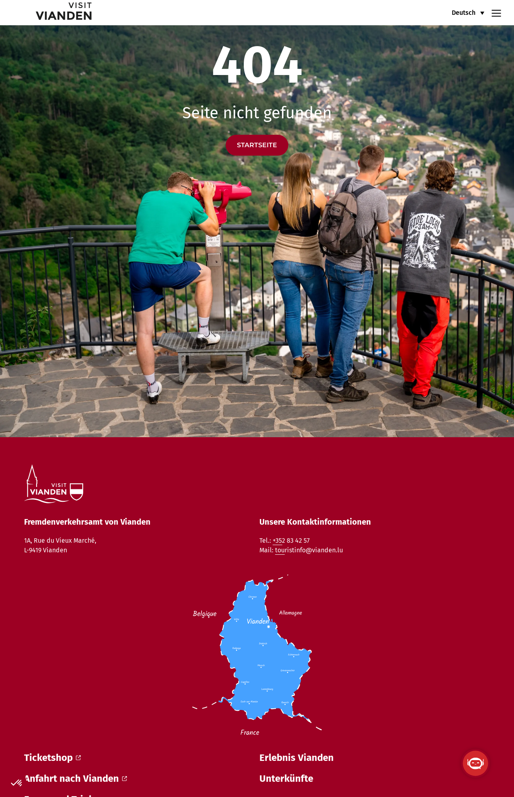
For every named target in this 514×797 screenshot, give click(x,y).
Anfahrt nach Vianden (75, 778)
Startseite (257, 145)
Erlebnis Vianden (296, 757)
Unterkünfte (286, 778)
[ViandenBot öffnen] (475, 763)
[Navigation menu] (496, 12)
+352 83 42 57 (291, 540)
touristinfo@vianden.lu (309, 550)
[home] (51, 13)
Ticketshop (52, 757)
